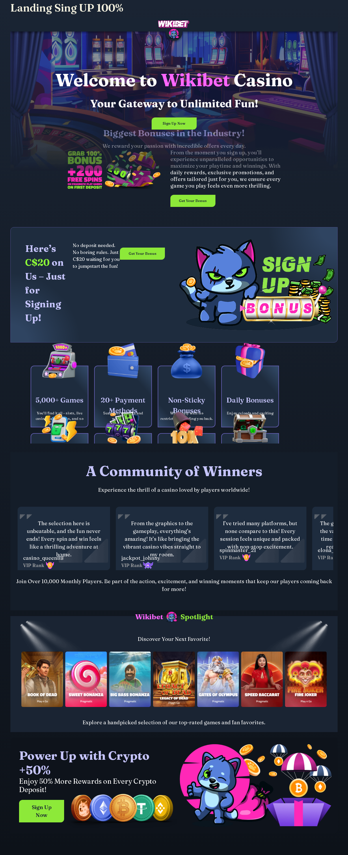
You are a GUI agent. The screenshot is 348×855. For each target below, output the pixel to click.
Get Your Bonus (193, 201)
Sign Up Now (174, 123)
